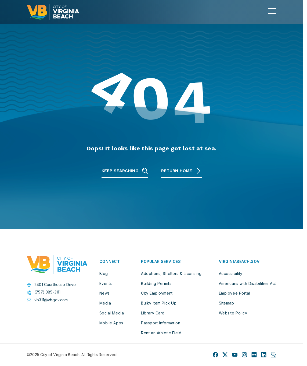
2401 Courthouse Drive (55, 284)
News (104, 293)
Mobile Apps (111, 323)
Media (105, 303)
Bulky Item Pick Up (158, 303)
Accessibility (231, 273)
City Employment (156, 293)
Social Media (111, 313)
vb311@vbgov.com (51, 300)
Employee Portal (234, 293)
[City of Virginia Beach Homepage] (53, 12)
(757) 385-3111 (47, 292)
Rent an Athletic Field (161, 333)
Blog (103, 273)
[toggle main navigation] (272, 11)
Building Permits (156, 283)
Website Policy (233, 313)
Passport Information (160, 323)
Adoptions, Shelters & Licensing (171, 273)
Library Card (153, 313)
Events (105, 283)
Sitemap (226, 303)
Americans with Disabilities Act (247, 283)
